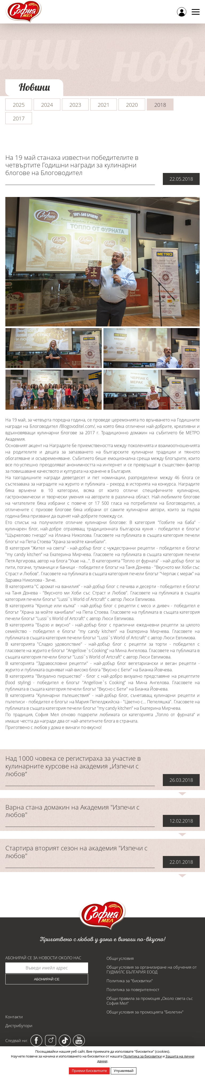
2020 (132, 104)
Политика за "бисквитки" (130, 980)
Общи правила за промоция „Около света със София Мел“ (150, 1001)
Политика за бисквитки (142, 1056)
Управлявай (123, 1070)
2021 (103, 104)
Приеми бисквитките (89, 1070)
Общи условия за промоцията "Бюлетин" (145, 1012)
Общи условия (120, 958)
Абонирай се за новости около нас (43, 958)
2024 (47, 104)
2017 (19, 118)
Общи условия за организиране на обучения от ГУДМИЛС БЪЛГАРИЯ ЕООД (152, 969)
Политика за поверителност (133, 989)
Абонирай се (47, 979)
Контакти (14, 1016)
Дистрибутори (18, 1025)
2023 (75, 104)
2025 (19, 104)
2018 (160, 104)
